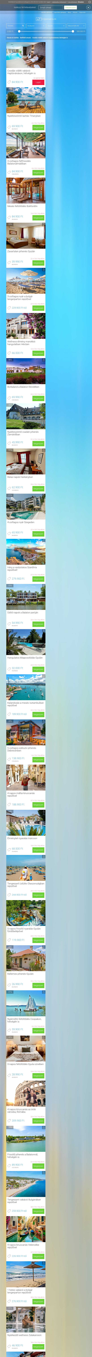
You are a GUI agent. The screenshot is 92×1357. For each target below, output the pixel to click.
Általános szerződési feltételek (67, 1311)
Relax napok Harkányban (61, 260)
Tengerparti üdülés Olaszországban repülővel (25, 498)
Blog (69, 12)
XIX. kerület (42, 1249)
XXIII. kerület (10, 1254)
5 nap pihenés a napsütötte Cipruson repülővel (62, 877)
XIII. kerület (58, 1244)
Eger (68, 1203)
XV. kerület (79, 1244)
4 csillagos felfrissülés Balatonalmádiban (18, 119)
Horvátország (27, 1281)
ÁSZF (48, 2)
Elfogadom (81, 2)
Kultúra (19, 1214)
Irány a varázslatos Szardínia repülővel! (63, 309)
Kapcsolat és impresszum (67, 1326)
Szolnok (80, 1214)
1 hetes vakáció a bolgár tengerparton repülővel (60, 688)
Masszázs (37, 1281)
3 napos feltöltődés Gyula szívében (25, 592)
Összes (9, 1203)
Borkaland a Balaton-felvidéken (64, 213)
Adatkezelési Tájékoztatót (59, 2)
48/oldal (59, 1189)
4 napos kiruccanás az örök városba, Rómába (62, 593)
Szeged (59, 1214)
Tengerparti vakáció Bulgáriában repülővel (65, 640)
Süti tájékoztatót (72, 2)
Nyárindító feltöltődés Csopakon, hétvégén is (65, 546)
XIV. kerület (68, 1244)
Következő (49, 1182)
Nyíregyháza (71, 1209)
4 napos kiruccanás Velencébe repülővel (23, 688)
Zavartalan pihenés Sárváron (63, 734)
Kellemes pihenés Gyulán (20, 544)
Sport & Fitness (27, 1209)
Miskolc (61, 1209)
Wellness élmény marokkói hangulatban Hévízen (21, 214)
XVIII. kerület (31, 1249)
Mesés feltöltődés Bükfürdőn (63, 118)
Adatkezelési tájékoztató (67, 1300)
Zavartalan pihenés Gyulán (20, 165)
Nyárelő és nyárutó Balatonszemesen (58, 925)
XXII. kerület (72, 1249)
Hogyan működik (67, 1316)
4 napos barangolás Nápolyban (64, 1161)
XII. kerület (48, 1244)
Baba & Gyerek (24, 1219)
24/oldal (50, 1189)
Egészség (39, 1203)
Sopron (51, 1214)
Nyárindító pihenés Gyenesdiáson (65, 1066)
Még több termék (29, 1225)
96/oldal (68, 1189)
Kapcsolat (82, 12)
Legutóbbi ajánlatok (60, 12)
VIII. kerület (10, 1244)
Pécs (80, 1209)
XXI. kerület (62, 1249)
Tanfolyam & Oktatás (32, 1214)
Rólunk (75, 12)
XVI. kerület (10, 1249)
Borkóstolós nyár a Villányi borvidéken (20, 1162)
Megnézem (79, 82)
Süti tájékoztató (67, 1305)
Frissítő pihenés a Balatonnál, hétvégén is (22, 640)
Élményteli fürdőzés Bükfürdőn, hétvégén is (23, 1020)
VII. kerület (73, 1238)
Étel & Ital (17, 1203)
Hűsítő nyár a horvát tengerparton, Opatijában (66, 783)
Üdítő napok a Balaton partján (22, 355)
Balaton (16, 1281)
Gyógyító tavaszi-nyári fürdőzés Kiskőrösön (64, 972)
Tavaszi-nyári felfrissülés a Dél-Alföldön (23, 1067)
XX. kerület (52, 1249)
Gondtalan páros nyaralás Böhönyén (61, 1020)
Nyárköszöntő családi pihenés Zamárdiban (22, 261)
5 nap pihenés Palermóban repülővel (21, 877)
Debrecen (61, 1203)
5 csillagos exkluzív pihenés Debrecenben (62, 403)
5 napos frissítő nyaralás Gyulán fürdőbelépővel (64, 498)
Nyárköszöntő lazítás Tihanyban (64, 70)
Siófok (9, 1281)
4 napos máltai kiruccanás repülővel (20, 451)
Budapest (52, 1203)
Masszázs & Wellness (13, 1209)
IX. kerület (20, 1244)
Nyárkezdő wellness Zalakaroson (24, 734)
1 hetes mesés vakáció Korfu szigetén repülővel (22, 830)
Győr (75, 1203)
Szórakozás (10, 1214)
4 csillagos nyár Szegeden (20, 307)
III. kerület (35, 1238)
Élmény (38, 1209)
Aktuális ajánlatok (46, 12)
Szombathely (53, 1219)
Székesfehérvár (69, 1214)
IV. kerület (45, 1238)
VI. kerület (63, 1238)
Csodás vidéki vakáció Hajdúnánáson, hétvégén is (21, 72)
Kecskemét (52, 1209)
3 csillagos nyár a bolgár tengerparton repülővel (60, 166)
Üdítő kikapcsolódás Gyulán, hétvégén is (62, 830)
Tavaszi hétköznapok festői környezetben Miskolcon (21, 925)
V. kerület (54, 1238)
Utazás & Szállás (12, 1219)
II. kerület (26, 1238)
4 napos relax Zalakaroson (20, 781)
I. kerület (17, 1238)
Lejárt (37, 82)
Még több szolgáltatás (13, 1225)
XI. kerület (39, 1244)
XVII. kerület (20, 1249)
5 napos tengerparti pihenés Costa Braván (25, 972)
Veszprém (63, 1219)
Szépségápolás (28, 1203)
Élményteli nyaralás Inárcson (63, 450)
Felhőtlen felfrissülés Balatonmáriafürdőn (59, 1115)
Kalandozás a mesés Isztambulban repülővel (25, 403)
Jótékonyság (36, 1219)
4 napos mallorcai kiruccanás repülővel (22, 1115)
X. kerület (29, 1244)
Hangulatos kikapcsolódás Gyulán (65, 355)
